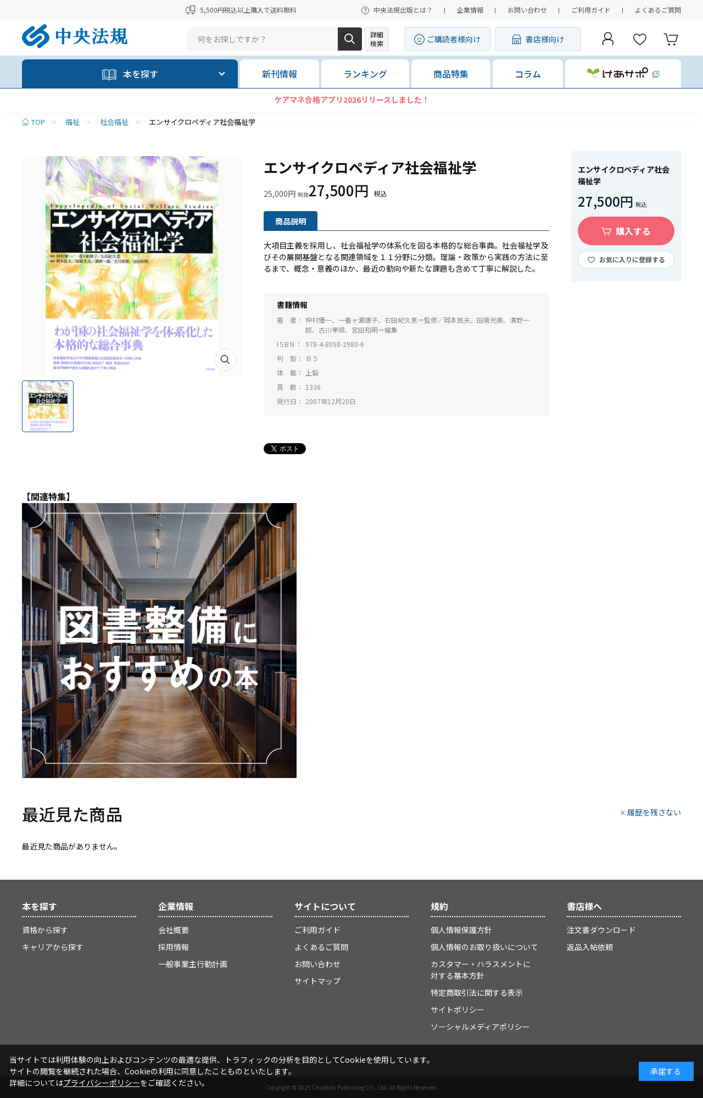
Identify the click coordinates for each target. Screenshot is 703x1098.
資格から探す (45, 929)
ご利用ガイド (591, 9)
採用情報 (173, 946)
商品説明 (290, 221)
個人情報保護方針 (461, 929)
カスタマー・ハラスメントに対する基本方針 (481, 969)
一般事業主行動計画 (192, 963)
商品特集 (450, 73)
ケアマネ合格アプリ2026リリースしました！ (351, 99)
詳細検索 (376, 39)
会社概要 (173, 929)
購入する (633, 231)
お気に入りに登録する (632, 259)
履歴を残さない (654, 812)
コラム (528, 73)
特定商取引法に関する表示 (477, 992)
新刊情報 (279, 73)
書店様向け (545, 39)
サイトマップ (317, 980)
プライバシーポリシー (101, 1082)
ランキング (365, 73)
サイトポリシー (457, 1009)
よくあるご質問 (658, 9)
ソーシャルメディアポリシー (480, 1026)
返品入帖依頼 (590, 946)
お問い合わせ (527, 9)
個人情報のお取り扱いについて (484, 946)
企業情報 (470, 9)
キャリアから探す (52, 946)
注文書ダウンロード (601, 929)
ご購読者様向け (454, 39)
